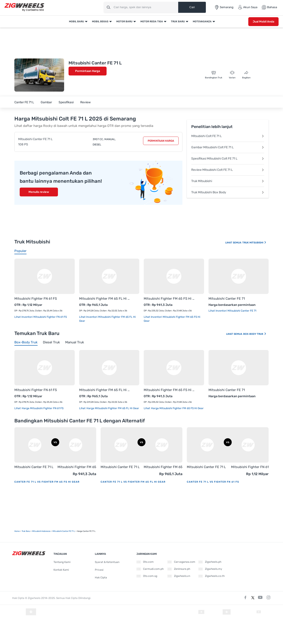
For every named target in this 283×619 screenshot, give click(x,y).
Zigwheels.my (210, 568)
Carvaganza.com (181, 561)
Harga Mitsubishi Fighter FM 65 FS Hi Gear (177, 408)
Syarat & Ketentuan (107, 562)
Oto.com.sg (146, 576)
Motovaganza (202, 21)
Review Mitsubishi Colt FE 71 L (227, 170)
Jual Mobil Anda (263, 21)
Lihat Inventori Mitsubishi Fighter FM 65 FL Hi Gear (107, 318)
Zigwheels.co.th (211, 576)
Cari (192, 7)
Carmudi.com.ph (150, 568)
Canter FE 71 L (24, 102)
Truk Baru (178, 21)
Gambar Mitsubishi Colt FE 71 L (227, 147)
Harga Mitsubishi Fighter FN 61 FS (42, 408)
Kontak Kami (61, 569)
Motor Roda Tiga (151, 21)
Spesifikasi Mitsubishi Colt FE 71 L (227, 158)
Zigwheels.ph (209, 561)
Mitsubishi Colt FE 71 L (227, 136)
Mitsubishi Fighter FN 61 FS (35, 299)
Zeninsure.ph (178, 568)
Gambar (46, 102)
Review (85, 102)
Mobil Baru (76, 21)
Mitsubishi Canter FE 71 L (33, 467)
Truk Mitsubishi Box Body (227, 192)
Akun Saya (247, 7)
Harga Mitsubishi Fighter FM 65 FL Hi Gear (112, 408)
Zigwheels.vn (178, 576)
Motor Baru (124, 21)
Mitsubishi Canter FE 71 (226, 299)
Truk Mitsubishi (227, 181)
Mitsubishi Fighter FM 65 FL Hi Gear (105, 299)
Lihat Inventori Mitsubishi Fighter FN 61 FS (40, 316)
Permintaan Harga (87, 71)
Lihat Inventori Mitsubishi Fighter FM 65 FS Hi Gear (172, 318)
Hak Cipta (101, 577)
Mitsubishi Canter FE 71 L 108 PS (35, 141)
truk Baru (26, 531)
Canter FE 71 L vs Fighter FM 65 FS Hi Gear (46, 481)
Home (17, 531)
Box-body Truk (254, 334)
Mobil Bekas (100, 21)
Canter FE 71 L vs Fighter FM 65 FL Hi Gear (133, 481)
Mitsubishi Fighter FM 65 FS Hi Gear (169, 299)
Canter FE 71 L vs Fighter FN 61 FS (213, 481)
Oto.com (145, 561)
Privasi (99, 569)
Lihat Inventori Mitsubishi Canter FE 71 (232, 310)
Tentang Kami (62, 562)
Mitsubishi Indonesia (41, 531)
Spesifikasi (66, 102)
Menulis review (39, 192)
